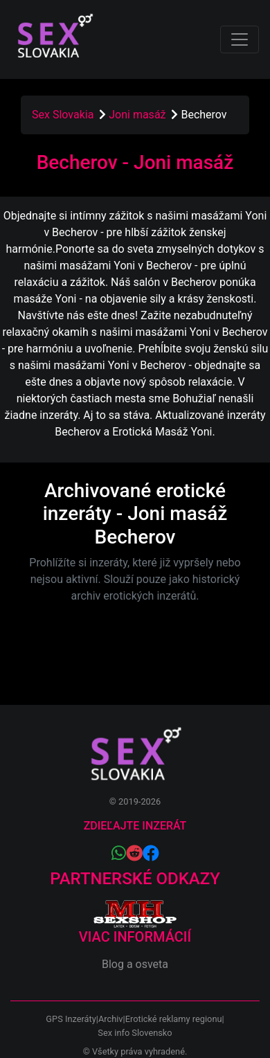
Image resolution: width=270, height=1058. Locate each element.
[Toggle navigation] (239, 39)
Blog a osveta (135, 964)
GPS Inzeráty (71, 1019)
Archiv (110, 1019)
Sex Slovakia (62, 114)
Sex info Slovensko (135, 1033)
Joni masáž (138, 114)
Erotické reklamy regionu (173, 1019)
